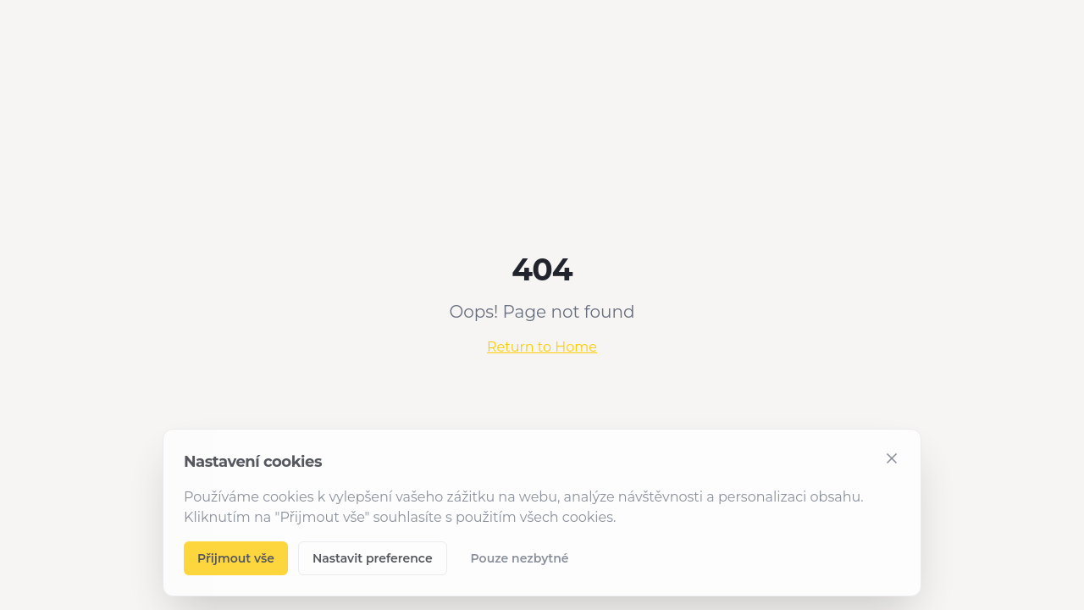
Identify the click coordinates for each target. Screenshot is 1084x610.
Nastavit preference (372, 558)
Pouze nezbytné (520, 558)
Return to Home (542, 347)
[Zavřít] (891, 458)
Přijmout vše (235, 558)
